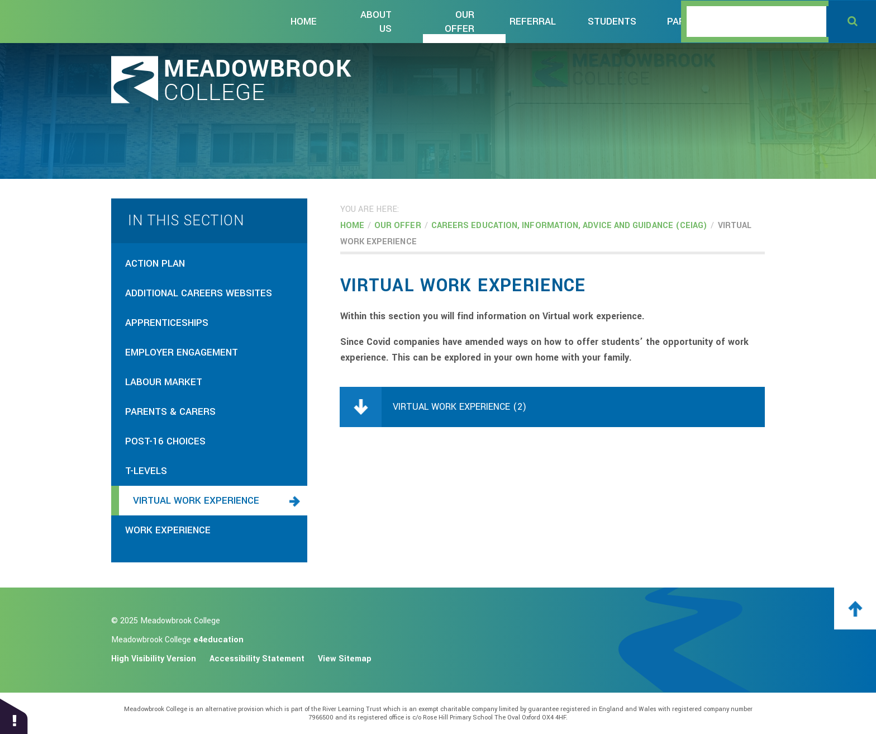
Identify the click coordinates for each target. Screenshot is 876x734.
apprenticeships (166, 323)
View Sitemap (345, 659)
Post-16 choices (165, 441)
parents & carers (170, 412)
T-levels (146, 471)
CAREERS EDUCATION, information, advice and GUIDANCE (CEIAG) (569, 225)
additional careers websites (198, 293)
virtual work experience (196, 501)
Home (352, 225)
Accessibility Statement (257, 659)
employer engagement (181, 352)
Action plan (155, 264)
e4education (218, 640)
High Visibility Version (153, 659)
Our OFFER (397, 225)
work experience (168, 530)
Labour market (163, 382)
